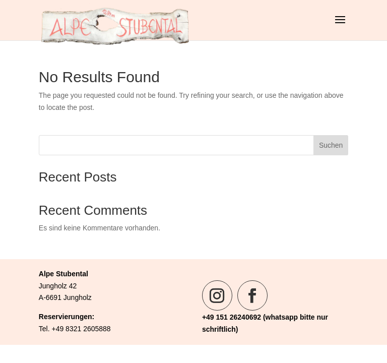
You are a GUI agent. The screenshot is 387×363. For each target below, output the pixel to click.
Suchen (331, 145)
